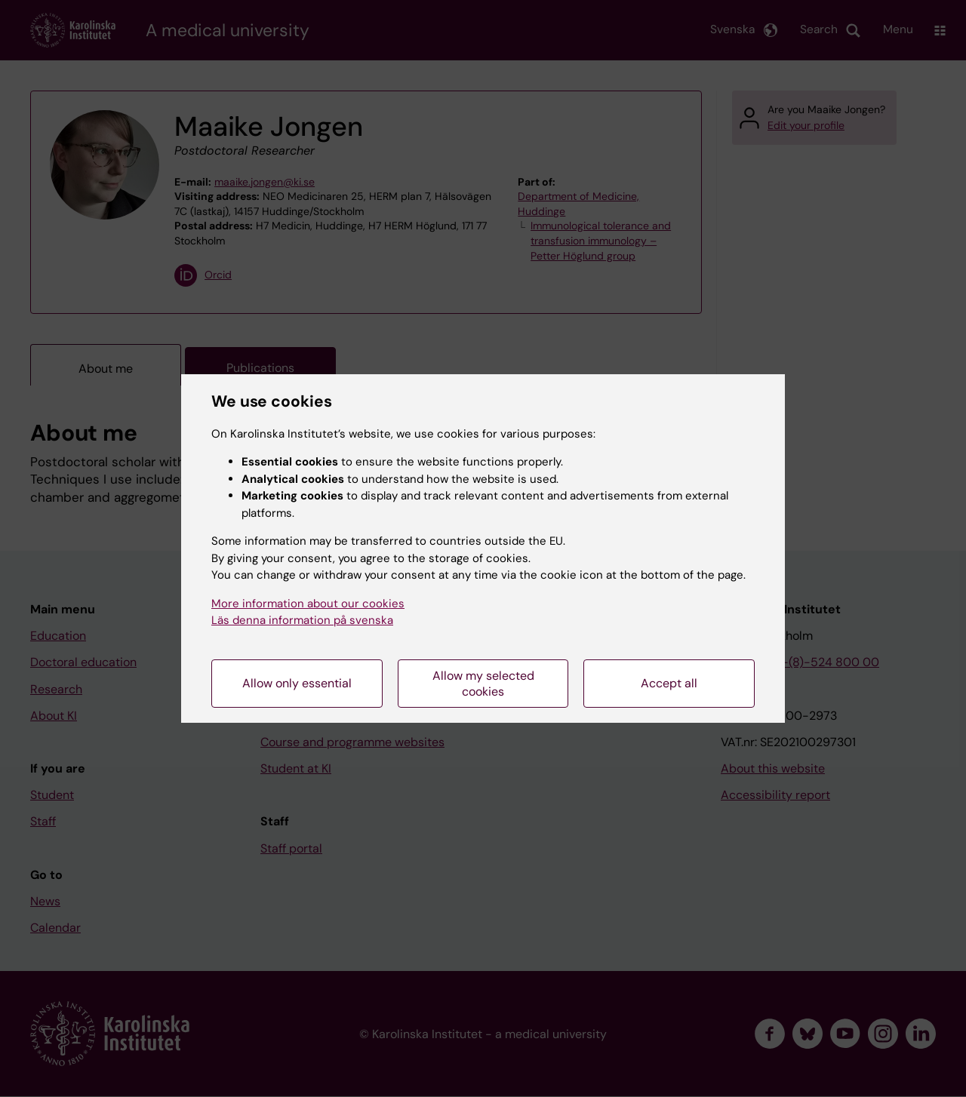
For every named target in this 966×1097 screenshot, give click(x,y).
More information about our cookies (308, 603)
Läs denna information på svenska (302, 620)
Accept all (669, 683)
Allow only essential (297, 683)
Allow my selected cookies (483, 683)
